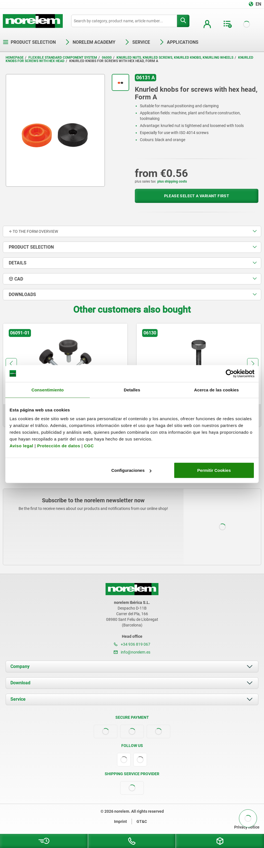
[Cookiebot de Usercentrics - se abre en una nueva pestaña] (229, 373)
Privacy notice (246, 827)
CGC (89, 445)
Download (20, 682)
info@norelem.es (132, 652)
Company (20, 666)
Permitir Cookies (214, 470)
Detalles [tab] (132, 389)
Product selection (29, 42)
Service (18, 699)
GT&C (142, 821)
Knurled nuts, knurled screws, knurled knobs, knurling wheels (175, 58)
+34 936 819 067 (132, 644)
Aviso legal (21, 445)
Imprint (120, 821)
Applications (178, 42)
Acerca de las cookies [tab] (216, 389)
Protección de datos (58, 445)
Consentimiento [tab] (48, 389)
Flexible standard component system (62, 58)
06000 (107, 58)
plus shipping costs (172, 181)
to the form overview (33, 231)
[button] (11, 363)
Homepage (15, 57)
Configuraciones (131, 470)
